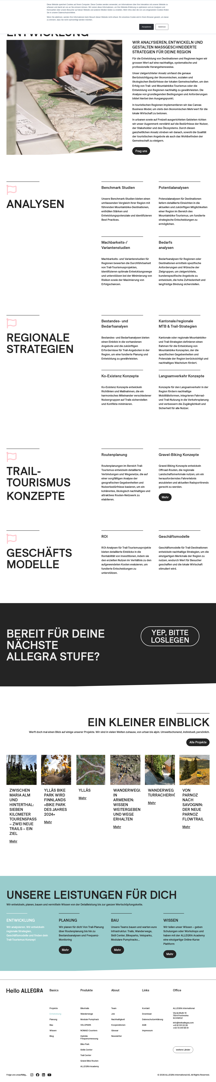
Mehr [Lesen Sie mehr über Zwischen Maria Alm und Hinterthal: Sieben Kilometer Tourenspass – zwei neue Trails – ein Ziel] (13, 841)
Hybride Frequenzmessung (89, 1037)
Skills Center (86, 1050)
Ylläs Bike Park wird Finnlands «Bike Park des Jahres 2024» (55, 802)
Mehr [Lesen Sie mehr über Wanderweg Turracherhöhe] (152, 803)
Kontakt (146, 1008)
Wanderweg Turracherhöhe (165, 793)
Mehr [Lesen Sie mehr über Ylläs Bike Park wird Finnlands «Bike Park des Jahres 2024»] (48, 822)
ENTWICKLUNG (20, 920)
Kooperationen (118, 1025)
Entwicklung (55, 1014)
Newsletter (116, 1036)
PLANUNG (68, 920)
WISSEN (170, 920)
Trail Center (85, 1055)
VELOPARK (85, 1025)
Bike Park (84, 1044)
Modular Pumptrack (89, 1019)
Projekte (54, 1008)
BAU (115, 920)
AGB (144, 1025)
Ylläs (84, 790)
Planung (53, 1019)
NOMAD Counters (88, 1030)
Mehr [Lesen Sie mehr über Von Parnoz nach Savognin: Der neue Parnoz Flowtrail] (186, 827)
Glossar (114, 1030)
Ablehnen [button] (162, 27)
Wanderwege (86, 1014)
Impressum (147, 1030)
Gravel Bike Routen (89, 1061)
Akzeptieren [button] (146, 27)
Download (147, 1014)
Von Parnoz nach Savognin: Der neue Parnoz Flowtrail (193, 805)
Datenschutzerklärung (152, 1019)
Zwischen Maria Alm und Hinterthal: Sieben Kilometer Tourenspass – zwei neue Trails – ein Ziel (23, 812)
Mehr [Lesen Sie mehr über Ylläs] (82, 798)
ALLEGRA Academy (89, 1066)
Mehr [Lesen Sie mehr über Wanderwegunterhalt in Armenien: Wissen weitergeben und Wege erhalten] (117, 827)
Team (113, 1008)
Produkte (86, 990)
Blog (52, 1036)
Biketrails (84, 1008)
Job (113, 1014)
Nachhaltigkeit (118, 1019)
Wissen (53, 1030)
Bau (51, 1025)
